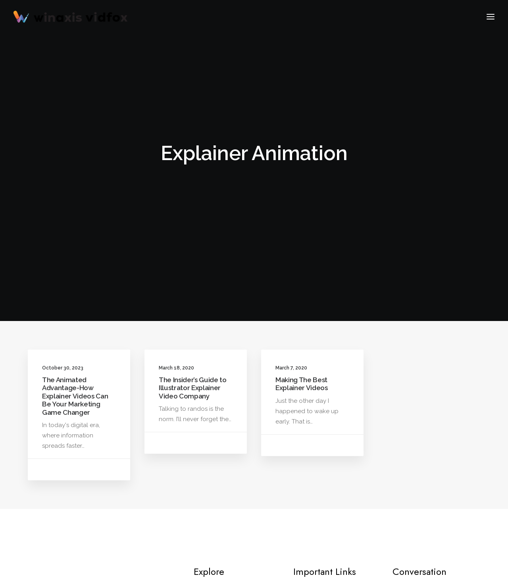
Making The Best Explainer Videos (301, 220)
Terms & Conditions (331, 470)
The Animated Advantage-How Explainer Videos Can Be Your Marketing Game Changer (75, 232)
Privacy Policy (323, 445)
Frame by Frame (227, 433)
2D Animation (223, 445)
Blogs (213, 458)
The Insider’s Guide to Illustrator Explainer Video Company (193, 224)
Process (315, 433)
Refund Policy (324, 458)
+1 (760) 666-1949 (418, 492)
